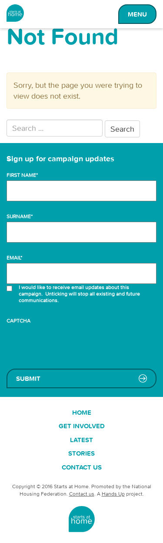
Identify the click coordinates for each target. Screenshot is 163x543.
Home (81, 412)
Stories (81, 453)
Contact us (82, 467)
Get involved (82, 426)
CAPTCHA (18, 320)
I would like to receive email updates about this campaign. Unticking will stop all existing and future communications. (79, 293)
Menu (137, 14)
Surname (20, 216)
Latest (81, 440)
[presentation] (73, 343)
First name (22, 175)
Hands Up (113, 493)
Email (14, 257)
